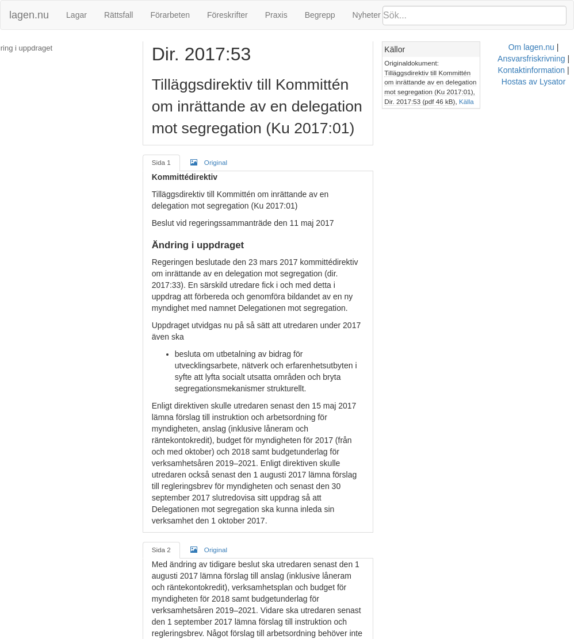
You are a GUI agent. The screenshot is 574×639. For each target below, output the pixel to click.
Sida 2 (166, 480)
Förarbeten (169, 15)
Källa (447, 101)
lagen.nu (29, 15)
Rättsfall (118, 15)
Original (214, 162)
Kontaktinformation (386, 633)
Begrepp (320, 15)
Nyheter (367, 15)
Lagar (76, 15)
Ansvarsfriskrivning (312, 633)
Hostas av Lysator (459, 633)
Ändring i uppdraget (39, 48)
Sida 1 (166, 162)
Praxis (276, 15)
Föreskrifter (227, 15)
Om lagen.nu (250, 633)
